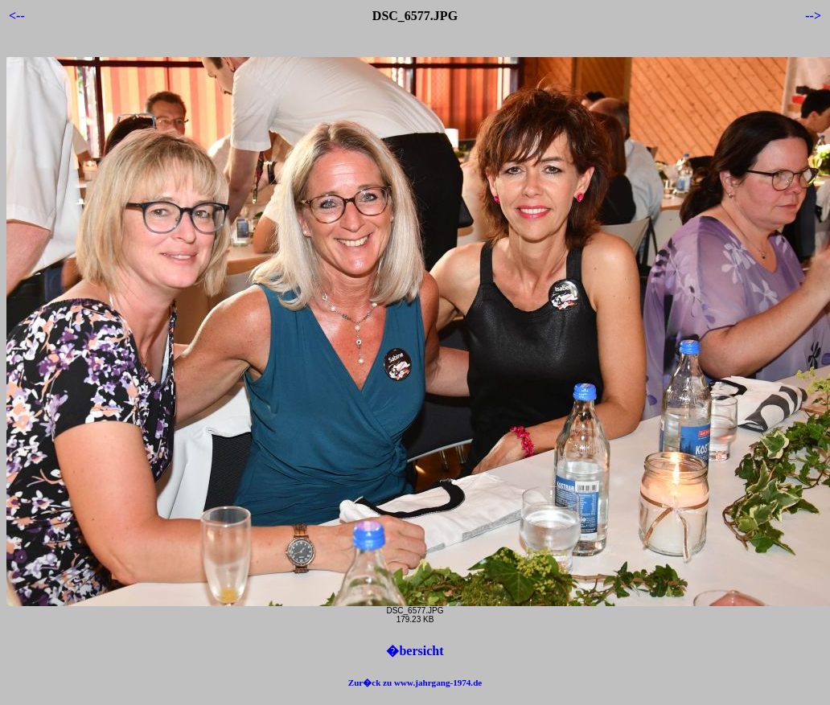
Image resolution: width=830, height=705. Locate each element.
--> (813, 16)
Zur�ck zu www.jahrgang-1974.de (415, 682)
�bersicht (414, 651)
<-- (17, 16)
